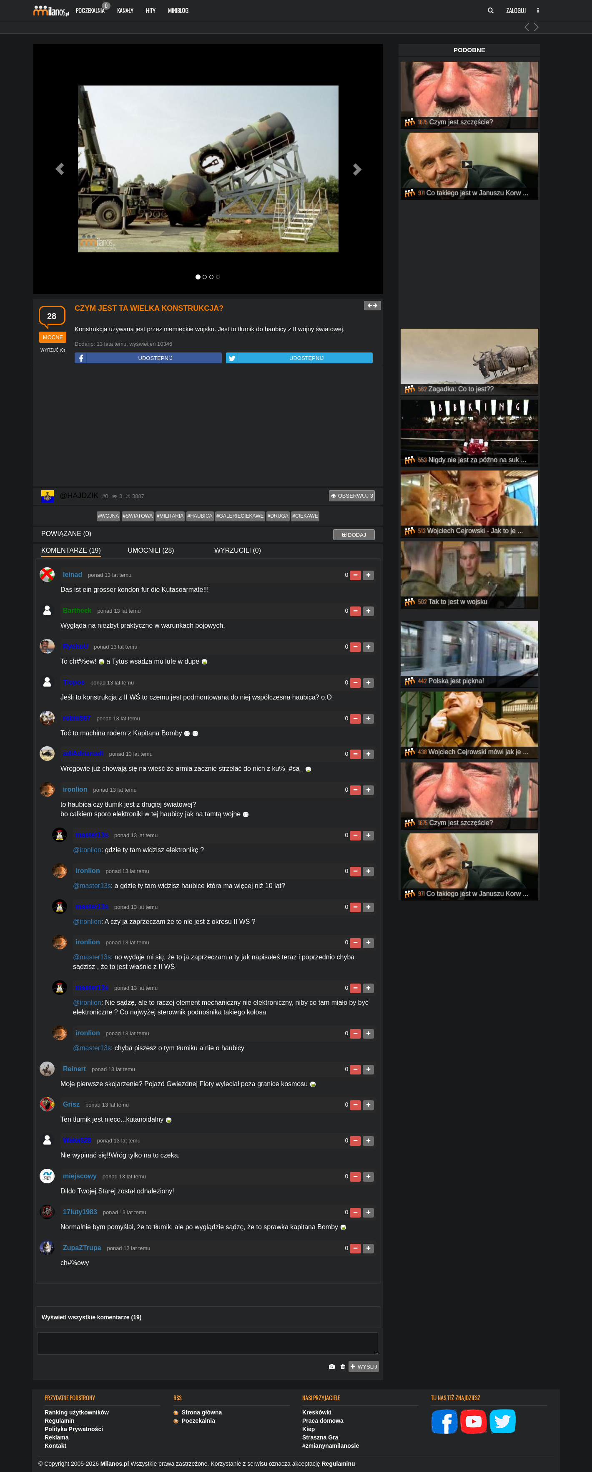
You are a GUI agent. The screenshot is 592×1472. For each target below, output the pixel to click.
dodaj (354, 535)
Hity (151, 10)
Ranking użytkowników (77, 1412)
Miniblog (178, 10)
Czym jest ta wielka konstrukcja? (149, 308)
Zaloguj (516, 10)
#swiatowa (138, 516)
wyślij (364, 1367)
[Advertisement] (208, 426)
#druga (278, 516)
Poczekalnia (93, 8)
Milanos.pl (114, 1463)
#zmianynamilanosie (330, 1445)
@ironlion (87, 849)
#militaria (170, 516)
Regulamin (60, 1420)
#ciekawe (305, 516)
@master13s (92, 885)
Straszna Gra (320, 1437)
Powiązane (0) (66, 533)
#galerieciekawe (240, 516)
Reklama (57, 1437)
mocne (53, 337)
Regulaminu (338, 1463)
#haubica (200, 516)
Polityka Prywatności (74, 1429)
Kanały (125, 10)
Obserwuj (352, 496)
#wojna (108, 516)
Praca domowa (323, 1420)
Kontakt (55, 1445)
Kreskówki (316, 1412)
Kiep (308, 1429)
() (52, 350)
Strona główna (197, 1412)
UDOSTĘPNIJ (124, 358)
